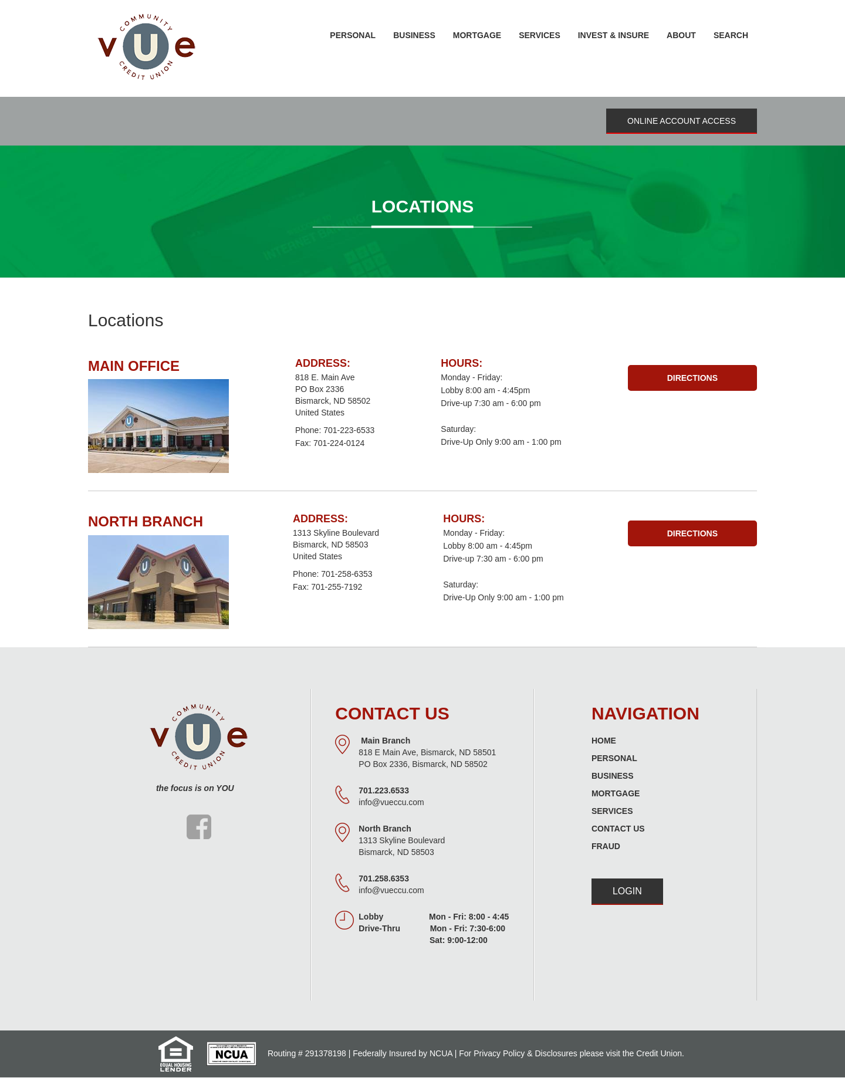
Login (627, 891)
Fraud (606, 846)
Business (613, 775)
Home (604, 740)
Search (731, 35)
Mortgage (616, 793)
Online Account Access (681, 121)
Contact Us (618, 828)
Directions (692, 378)
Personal (614, 758)
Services (612, 811)
